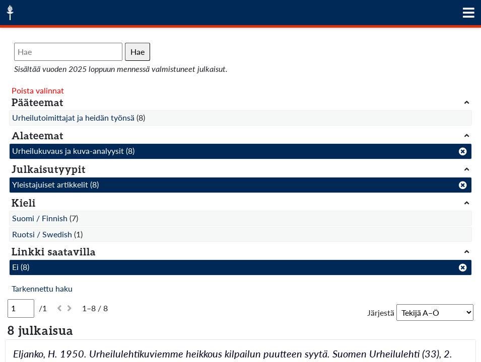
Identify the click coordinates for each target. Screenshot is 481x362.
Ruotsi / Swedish (42, 234)
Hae (137, 51)
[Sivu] (21, 308)
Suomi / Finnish (39, 218)
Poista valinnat (38, 90)
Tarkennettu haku (42, 288)
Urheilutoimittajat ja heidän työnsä (73, 117)
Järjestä (380, 312)
